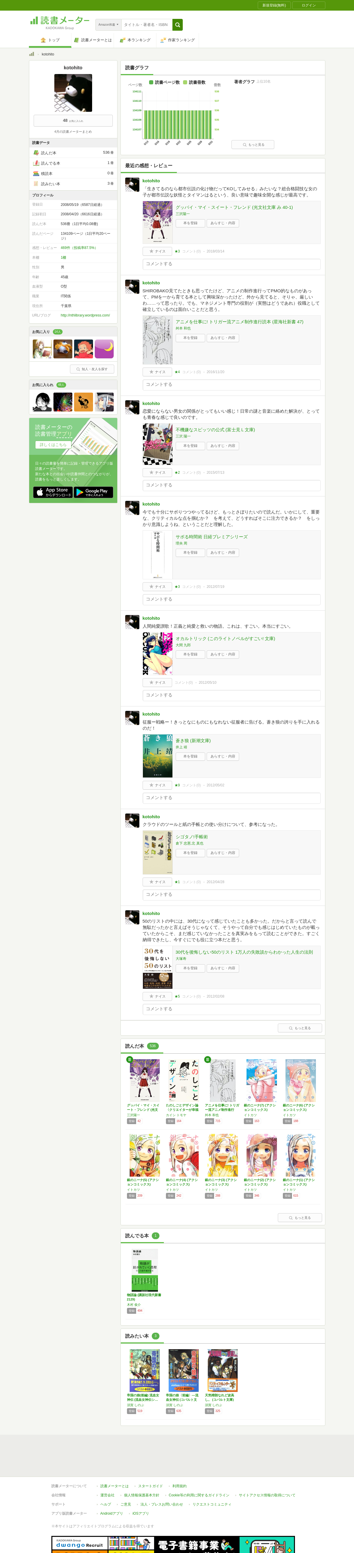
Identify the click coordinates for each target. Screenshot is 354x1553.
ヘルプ (105, 1477)
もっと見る (254, 144)
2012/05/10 (207, 682)
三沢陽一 (183, 214)
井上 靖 (181, 747)
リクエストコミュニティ (212, 1477)
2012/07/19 (215, 586)
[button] (177, 25)
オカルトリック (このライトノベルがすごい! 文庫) (225, 638)
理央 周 (181, 543)
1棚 (63, 257)
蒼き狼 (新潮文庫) (193, 740)
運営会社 (107, 1468)
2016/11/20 (215, 372)
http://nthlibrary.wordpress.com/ (85, 315)
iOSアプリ (141, 1486)
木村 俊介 (134, 1304)
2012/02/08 (215, 996)
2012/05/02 (215, 785)
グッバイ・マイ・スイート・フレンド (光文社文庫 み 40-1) (234, 207)
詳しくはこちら (53, 444)
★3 (177, 251)
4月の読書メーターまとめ (73, 131)
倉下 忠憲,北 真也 (189, 843)
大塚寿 (181, 959)
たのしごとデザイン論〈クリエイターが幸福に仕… (182, 1109)
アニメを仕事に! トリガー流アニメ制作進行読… (222, 1109)
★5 (177, 996)
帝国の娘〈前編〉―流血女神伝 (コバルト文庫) (182, 1399)
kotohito (151, 180)
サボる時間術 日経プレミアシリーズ (212, 536)
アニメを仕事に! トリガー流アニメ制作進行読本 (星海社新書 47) (240, 321)
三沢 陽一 (183, 436)
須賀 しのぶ (135, 1405)
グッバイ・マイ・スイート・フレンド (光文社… (143, 1109)
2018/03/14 (215, 251)
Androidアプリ (111, 1486)
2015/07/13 (215, 472)
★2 (177, 472)
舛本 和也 (183, 328)
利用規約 (179, 1459)
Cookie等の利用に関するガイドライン (199, 1468)
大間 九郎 (183, 645)
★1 (177, 882)
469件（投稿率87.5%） (79, 248)
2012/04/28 (215, 882)
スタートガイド (150, 1459)
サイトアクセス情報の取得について (267, 1468)
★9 (177, 785)
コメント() (191, 251)
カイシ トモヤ (176, 1115)
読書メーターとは (114, 1459)
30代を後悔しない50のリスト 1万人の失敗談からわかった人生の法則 (244, 952)
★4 (177, 372)
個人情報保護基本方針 (141, 1468)
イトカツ (250, 1115)
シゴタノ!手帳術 (192, 836)
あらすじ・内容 (223, 223)
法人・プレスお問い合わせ (162, 1477)
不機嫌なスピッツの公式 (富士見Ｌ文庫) (215, 429)
